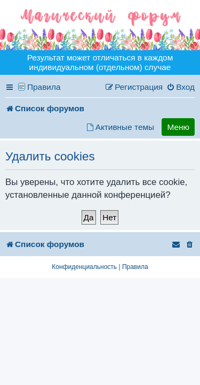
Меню (178, 127)
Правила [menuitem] (44, 86)
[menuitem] (180, 87)
